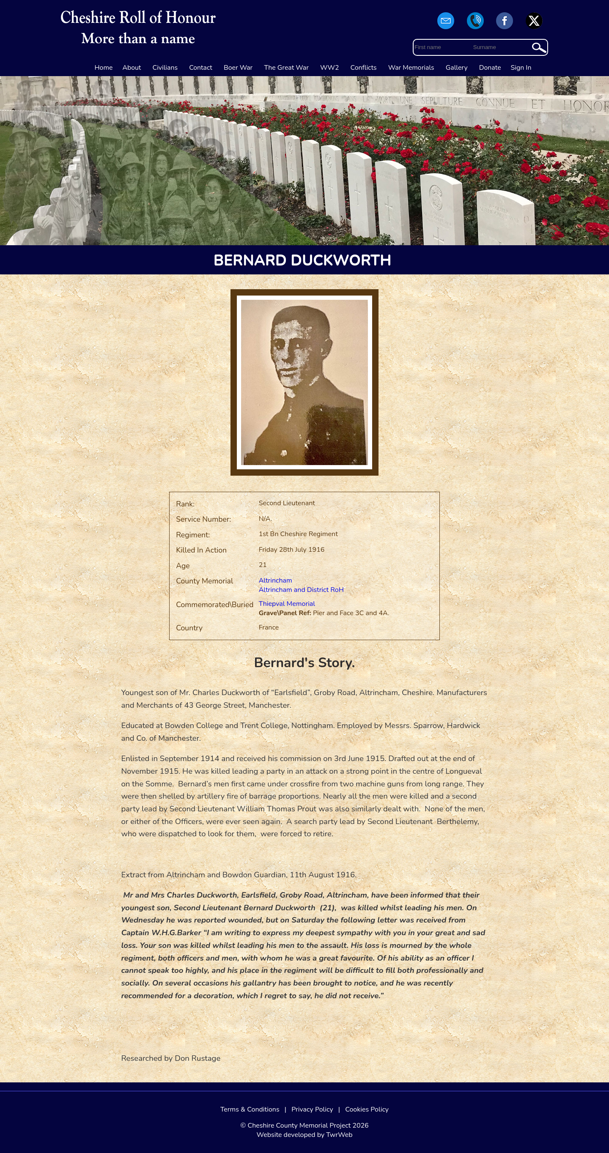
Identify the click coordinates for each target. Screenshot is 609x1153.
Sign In (521, 67)
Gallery (457, 67)
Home (104, 67)
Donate (490, 67)
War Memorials (411, 67)
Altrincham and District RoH (301, 589)
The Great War (286, 67)
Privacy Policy (312, 1109)
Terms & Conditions (250, 1109)
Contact (200, 67)
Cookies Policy (367, 1109)
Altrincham (275, 580)
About (131, 67)
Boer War (238, 67)
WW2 (329, 67)
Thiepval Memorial (287, 603)
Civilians (165, 67)
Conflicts (364, 67)
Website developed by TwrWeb (304, 1134)
